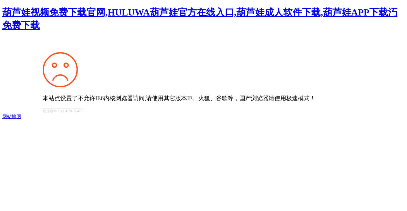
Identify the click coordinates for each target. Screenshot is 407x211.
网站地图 (11, 116)
